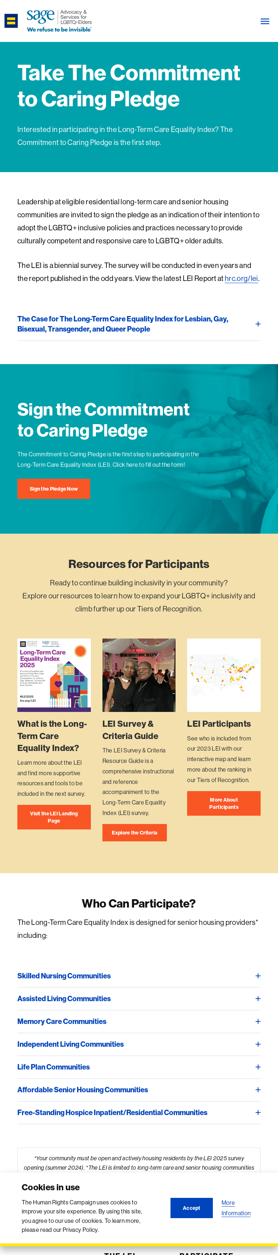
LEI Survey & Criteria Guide (130, 729)
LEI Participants (219, 723)
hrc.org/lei (241, 278)
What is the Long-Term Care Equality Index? (52, 735)
